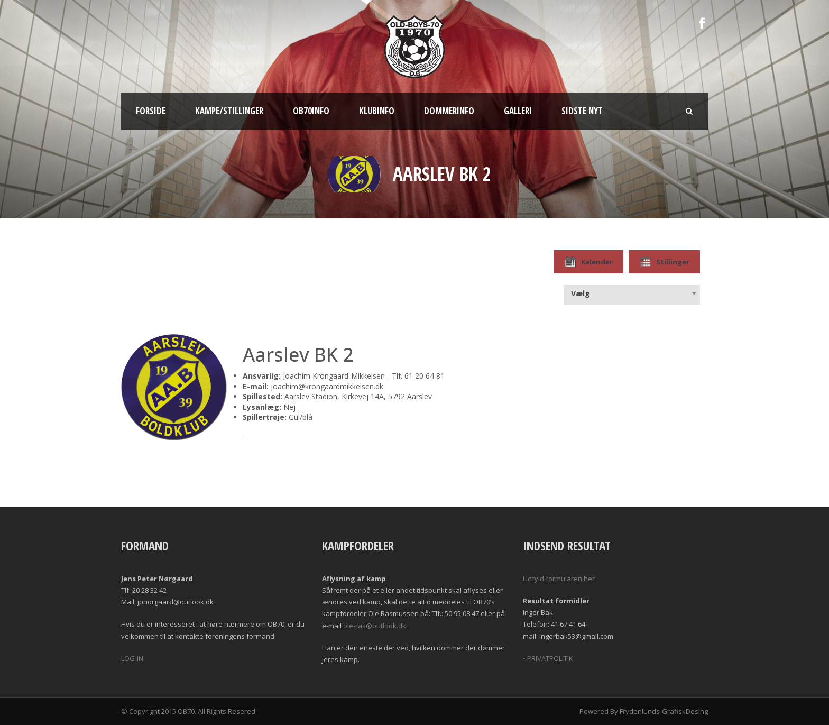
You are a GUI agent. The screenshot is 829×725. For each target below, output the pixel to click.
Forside (150, 111)
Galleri (518, 111)
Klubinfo (376, 111)
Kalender (588, 261)
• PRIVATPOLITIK (548, 658)
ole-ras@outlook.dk (374, 625)
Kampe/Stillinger (229, 111)
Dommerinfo (449, 111)
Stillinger (664, 261)
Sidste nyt (582, 111)
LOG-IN (132, 658)
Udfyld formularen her (559, 578)
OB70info (311, 111)
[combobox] (632, 293)
